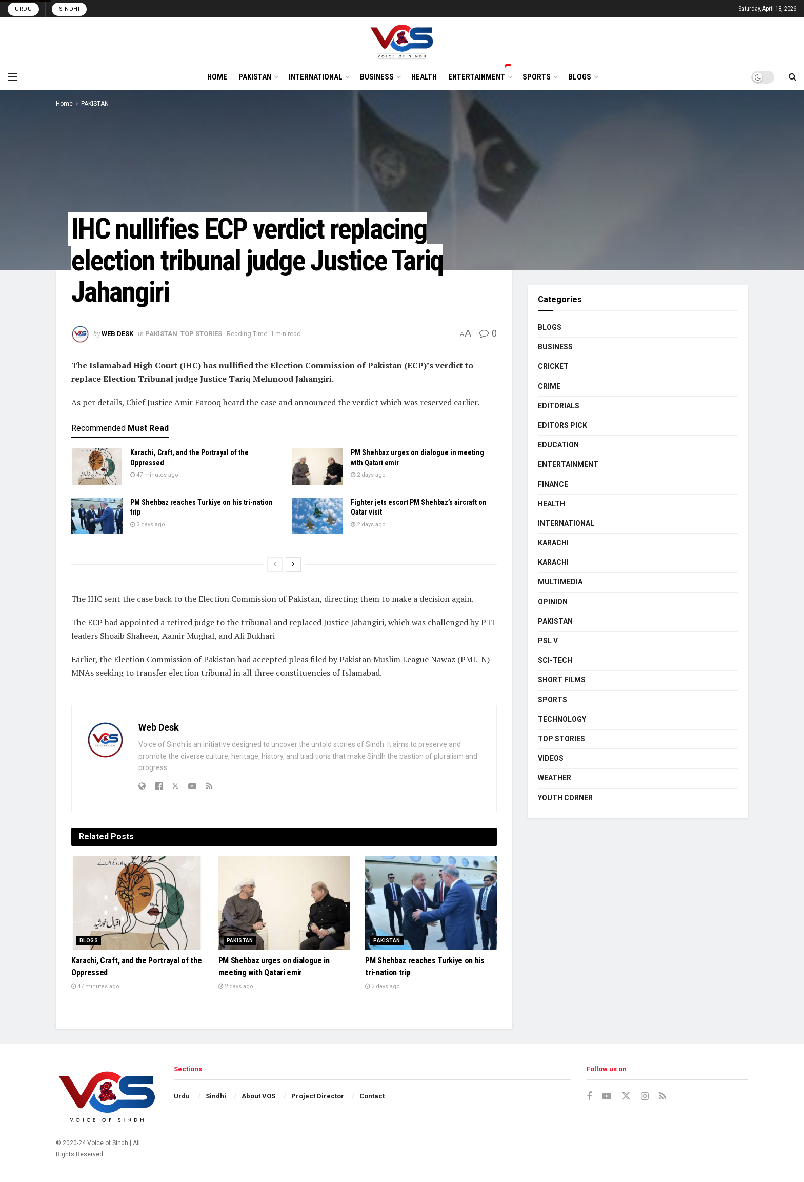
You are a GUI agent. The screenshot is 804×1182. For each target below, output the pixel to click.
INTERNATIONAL (316, 77)
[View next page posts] (293, 564)
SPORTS (536, 77)
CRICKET (553, 366)
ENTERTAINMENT (479, 75)
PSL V (548, 641)
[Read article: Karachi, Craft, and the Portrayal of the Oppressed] (97, 466)
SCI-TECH (555, 660)
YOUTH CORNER (565, 798)
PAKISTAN (254, 77)
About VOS (258, 1096)
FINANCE (553, 484)
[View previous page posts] (275, 564)
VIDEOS (551, 758)
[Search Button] (792, 77)
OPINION (553, 602)
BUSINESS (377, 77)
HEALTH (424, 77)
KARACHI (553, 543)
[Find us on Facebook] (589, 1096)
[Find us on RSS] (662, 1096)
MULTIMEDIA (560, 582)
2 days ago (368, 474)
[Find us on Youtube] (606, 1096)
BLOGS (579, 77)
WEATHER (554, 778)
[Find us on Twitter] (626, 1096)
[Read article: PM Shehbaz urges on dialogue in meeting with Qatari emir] (317, 466)
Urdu (23, 9)
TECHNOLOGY (562, 719)
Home (64, 103)
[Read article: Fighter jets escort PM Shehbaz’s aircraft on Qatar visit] (317, 516)
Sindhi (69, 9)
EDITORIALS (558, 406)
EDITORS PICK (562, 425)
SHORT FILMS (562, 680)
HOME (217, 77)
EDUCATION (558, 445)
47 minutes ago (154, 474)
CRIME (549, 386)
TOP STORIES (201, 334)
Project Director (317, 1096)
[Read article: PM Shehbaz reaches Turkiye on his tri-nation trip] (97, 516)
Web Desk (117, 334)
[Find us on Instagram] (645, 1096)
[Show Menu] (12, 77)
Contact (372, 1096)
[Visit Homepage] (402, 40)
